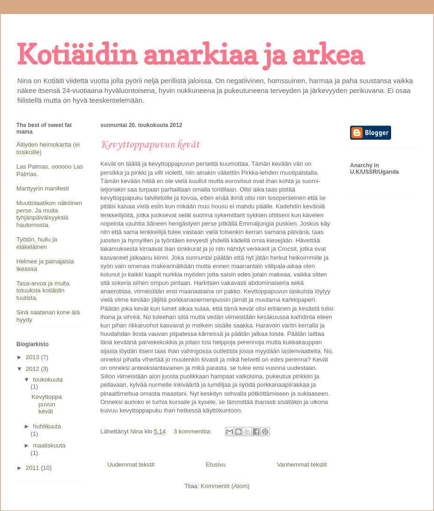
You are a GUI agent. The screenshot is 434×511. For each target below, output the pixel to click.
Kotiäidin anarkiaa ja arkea (190, 54)
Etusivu (216, 464)
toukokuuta (48, 379)
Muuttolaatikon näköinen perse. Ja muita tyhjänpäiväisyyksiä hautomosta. (49, 213)
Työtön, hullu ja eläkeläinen (36, 243)
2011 (33, 467)
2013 (33, 357)
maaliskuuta (49, 445)
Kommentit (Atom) (225, 486)
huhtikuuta (47, 426)
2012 (33, 368)
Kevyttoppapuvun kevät (149, 145)
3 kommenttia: (193, 431)
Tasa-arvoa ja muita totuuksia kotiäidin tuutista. (42, 290)
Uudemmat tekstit (130, 464)
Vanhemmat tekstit (302, 464)
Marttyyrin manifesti (42, 188)
